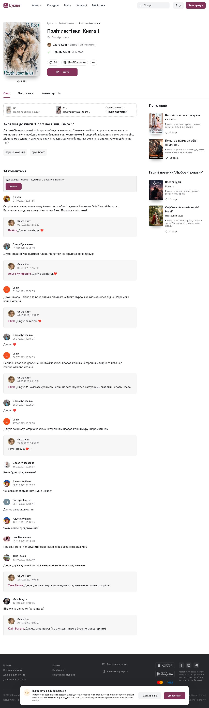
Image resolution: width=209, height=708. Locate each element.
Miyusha (169, 186)
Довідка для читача (14, 674)
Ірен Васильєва (22, 537)
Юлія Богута (20, 599)
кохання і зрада (184, 220)
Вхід (178, 5)
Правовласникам (12, 670)
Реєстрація (195, 5)
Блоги (67, 5)
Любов (17, 197)
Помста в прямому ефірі (181, 140)
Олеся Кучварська (23, 463)
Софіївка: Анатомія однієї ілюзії (182, 209)
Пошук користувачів (63, 674)
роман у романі (191, 191)
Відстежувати (87, 45)
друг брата (38, 152)
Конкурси (53, 5)
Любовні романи (66, 23)
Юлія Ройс (170, 119)
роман (179, 191)
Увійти (13, 186)
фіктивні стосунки (183, 152)
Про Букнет (58, 670)
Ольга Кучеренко (23, 244)
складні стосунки (184, 127)
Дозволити (174, 695)
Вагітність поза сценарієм (182, 115)
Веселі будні (173, 182)
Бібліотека (98, 5)
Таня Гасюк (19, 556)
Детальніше (150, 695)
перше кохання (15, 152)
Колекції (82, 5)
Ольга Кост (60, 44)
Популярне (158, 106)
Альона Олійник (22, 481)
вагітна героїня (184, 124)
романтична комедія (186, 150)
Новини (7, 665)
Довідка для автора (14, 679)
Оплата (56, 665)
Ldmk (16, 287)
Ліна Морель (172, 145)
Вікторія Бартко (22, 500)
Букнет (50, 23)
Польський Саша (174, 215)
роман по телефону (175, 194)
